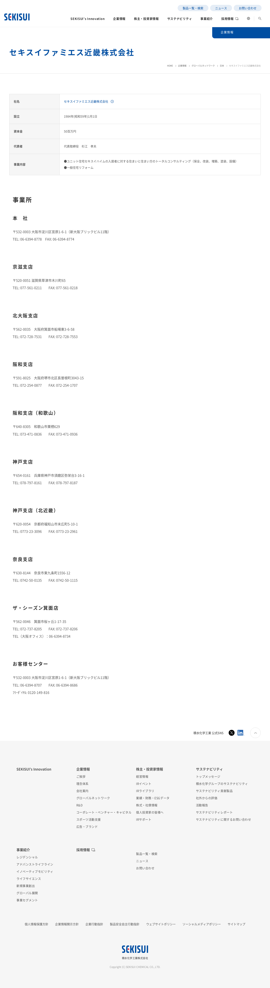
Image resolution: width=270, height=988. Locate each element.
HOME (170, 65)
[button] (87, 20)
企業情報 (182, 65)
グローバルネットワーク (203, 65)
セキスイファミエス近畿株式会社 (86, 101)
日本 (222, 65)
